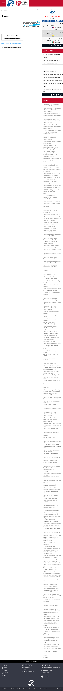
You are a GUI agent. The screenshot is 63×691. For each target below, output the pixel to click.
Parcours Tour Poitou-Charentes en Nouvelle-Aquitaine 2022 (50, 307)
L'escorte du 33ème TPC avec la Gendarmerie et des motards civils (52, 425)
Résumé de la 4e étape (50, 326)
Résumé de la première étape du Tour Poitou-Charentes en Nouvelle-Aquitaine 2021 (52, 391)
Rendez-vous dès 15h (49, 71)
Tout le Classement (55, 45)
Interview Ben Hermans (51, 335)
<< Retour (38, 10)
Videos (4, 675)
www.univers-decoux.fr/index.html (11, 43)
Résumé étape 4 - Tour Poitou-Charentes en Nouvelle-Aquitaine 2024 (52, 109)
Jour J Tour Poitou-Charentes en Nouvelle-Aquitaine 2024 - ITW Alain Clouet (52, 132)
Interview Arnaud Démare (51, 594)
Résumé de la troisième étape (52, 261)
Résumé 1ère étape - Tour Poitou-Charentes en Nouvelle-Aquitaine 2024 (52, 126)
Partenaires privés (15, 9)
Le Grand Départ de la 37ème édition (53, 74)
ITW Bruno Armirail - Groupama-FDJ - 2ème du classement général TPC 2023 (51, 152)
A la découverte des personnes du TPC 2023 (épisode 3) (50, 181)
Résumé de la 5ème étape (51, 588)
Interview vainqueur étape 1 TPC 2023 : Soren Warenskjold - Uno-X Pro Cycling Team (52, 218)
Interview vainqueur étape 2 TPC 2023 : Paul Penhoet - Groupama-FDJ (51, 205)
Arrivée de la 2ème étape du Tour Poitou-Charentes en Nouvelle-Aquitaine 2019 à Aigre (52, 534)
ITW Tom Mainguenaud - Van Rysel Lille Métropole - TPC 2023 (51, 191)
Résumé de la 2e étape (50, 362)
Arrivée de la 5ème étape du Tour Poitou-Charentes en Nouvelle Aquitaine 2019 (51, 459)
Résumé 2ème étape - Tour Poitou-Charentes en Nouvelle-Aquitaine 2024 (52, 121)
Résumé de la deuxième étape (52, 273)
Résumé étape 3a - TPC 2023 (52, 187)
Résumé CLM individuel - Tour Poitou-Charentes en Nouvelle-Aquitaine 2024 (52, 115)
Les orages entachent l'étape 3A (51, 77)
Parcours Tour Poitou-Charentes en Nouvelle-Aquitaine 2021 (50, 414)
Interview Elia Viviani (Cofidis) (52, 343)
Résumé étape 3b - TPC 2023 (52, 185)
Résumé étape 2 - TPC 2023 (52, 201)
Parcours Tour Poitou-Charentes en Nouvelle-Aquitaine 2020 (50, 419)
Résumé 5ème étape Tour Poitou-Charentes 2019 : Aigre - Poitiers (52, 434)
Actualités (4, 670)
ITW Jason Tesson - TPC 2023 (52, 214)
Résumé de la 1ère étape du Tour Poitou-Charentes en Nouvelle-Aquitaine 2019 (51, 550)
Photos (3, 673)
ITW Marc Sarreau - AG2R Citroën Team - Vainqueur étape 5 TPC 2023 (52, 169)
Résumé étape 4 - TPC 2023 (52, 177)
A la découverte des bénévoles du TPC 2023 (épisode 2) (50, 197)
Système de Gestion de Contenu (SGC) (23, 688)
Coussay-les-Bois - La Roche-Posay (52, 80)
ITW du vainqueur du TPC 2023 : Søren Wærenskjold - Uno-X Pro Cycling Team (51, 147)
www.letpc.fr (44, 673)
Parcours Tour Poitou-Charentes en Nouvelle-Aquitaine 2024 (50, 137)
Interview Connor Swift (50, 331)
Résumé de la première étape (52, 288)
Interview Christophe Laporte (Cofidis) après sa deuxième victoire (52, 525)
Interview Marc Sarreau (50, 265)
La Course (4, 667)
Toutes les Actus (56, 95)
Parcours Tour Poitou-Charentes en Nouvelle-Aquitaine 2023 (50, 230)
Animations (5, 672)
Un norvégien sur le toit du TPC (51, 60)
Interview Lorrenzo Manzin (51, 245)
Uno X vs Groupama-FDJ (50, 63)
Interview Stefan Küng (50, 238)
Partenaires (6, 9)
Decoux (5, 10)
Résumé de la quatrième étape (52, 234)
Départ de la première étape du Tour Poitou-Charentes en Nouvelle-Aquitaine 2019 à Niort (52, 573)
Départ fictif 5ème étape (51, 605)
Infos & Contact (45, 672)
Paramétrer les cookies (46, 670)
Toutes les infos (25, 667)
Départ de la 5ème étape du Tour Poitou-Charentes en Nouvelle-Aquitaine (51, 468)
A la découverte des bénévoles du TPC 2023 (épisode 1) (50, 210)
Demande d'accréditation (28, 671)
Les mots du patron (49, 226)
